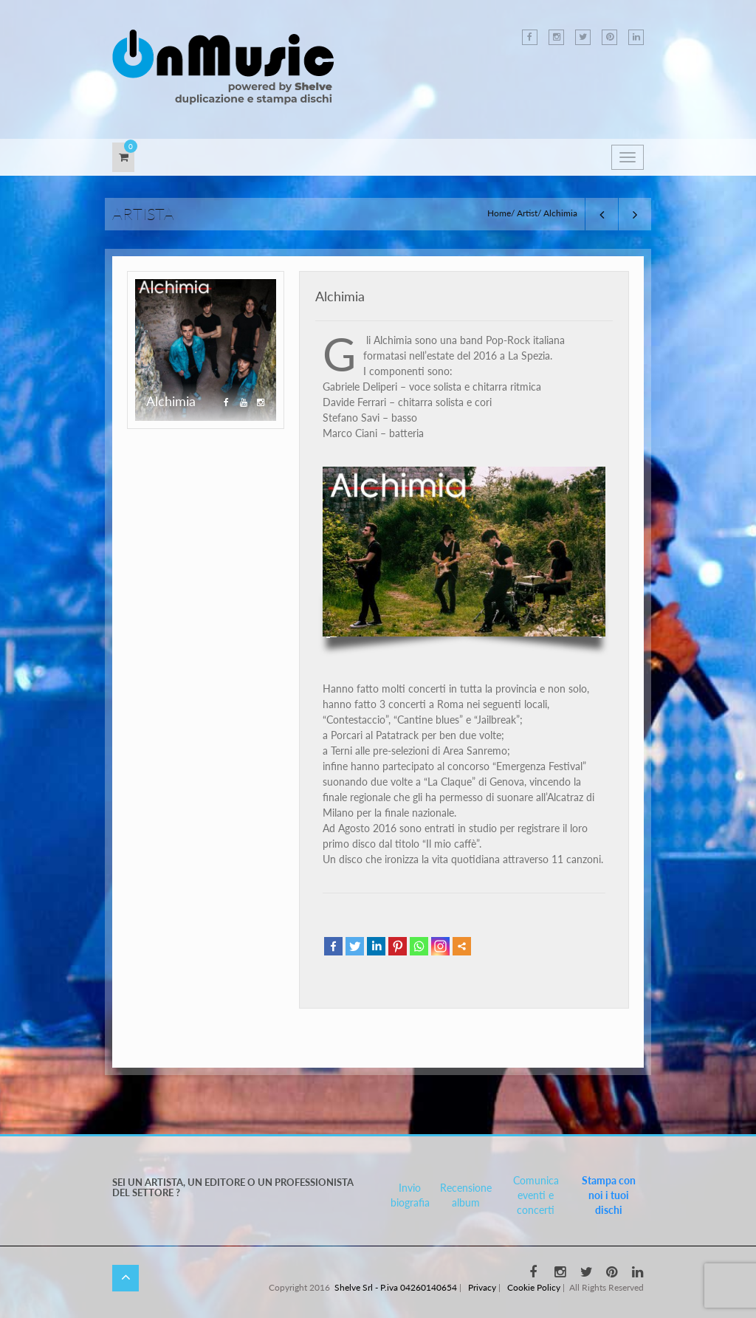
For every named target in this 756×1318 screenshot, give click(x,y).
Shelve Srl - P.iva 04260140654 (395, 1287)
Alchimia (340, 296)
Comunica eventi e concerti (536, 1195)
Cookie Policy (533, 1287)
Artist (527, 213)
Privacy (482, 1287)
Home (499, 213)
